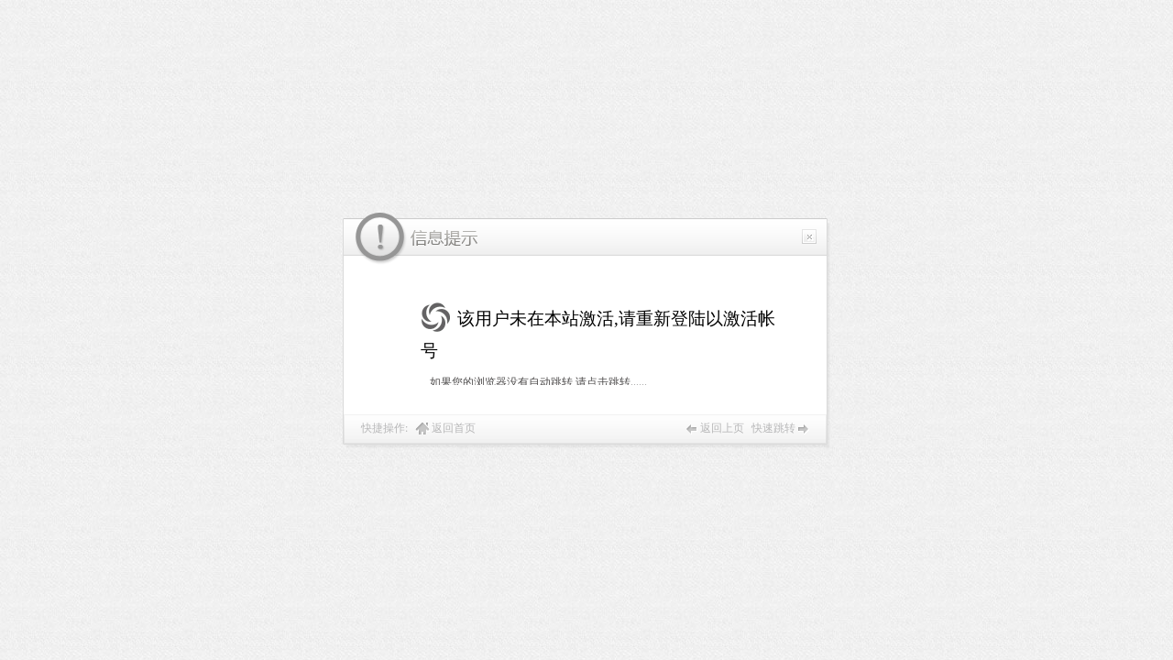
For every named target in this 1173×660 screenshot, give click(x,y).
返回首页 (454, 428)
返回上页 (722, 428)
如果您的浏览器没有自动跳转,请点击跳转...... (538, 382)
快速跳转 (773, 428)
